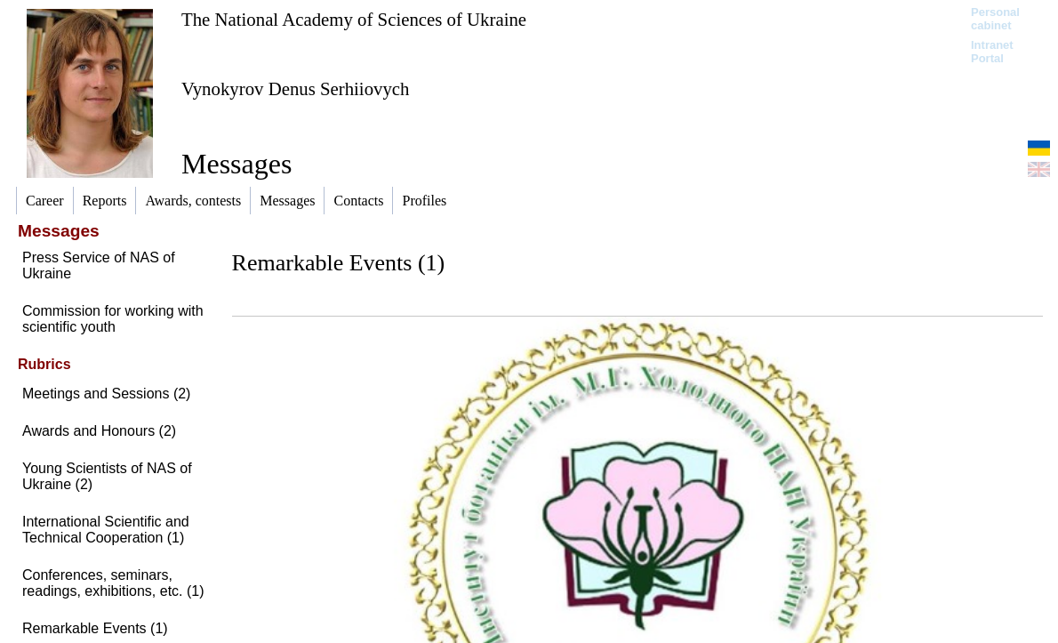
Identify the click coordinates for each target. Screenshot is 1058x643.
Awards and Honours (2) (99, 430)
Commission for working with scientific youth (113, 318)
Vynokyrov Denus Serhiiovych (295, 88)
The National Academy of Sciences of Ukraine (353, 19)
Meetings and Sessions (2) (106, 393)
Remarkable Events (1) (95, 628)
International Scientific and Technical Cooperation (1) (105, 529)
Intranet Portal (992, 51)
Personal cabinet (995, 18)
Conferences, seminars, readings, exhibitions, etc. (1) (113, 583)
